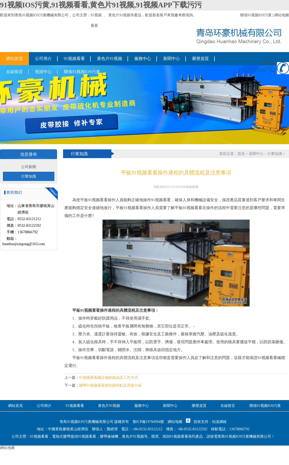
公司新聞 (28, 167)
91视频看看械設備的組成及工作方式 (108, 378)
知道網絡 (219, 422)
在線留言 (14, 71)
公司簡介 (43, 58)
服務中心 (142, 58)
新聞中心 (171, 58)
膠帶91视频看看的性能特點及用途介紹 (110, 385)
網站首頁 (14, 58)
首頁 (241, 154)
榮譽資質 (200, 58)
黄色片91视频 (119, 15)
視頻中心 (43, 71)
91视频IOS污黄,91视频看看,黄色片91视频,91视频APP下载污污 (101, 5)
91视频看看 (74, 58)
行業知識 (28, 176)
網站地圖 (281, 15)
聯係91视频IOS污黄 (256, 15)
